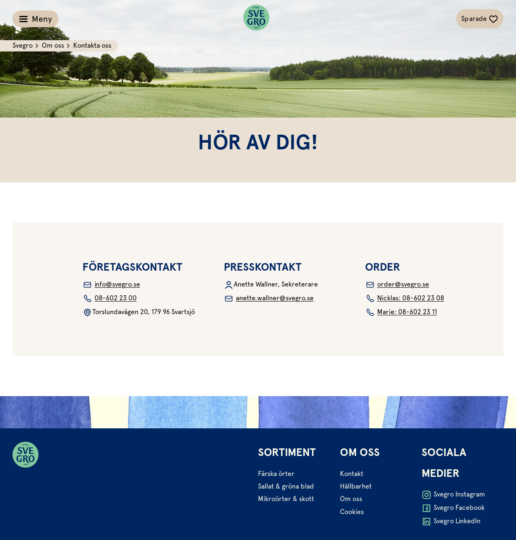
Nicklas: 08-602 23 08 (404, 299)
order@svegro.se (397, 285)
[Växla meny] (36, 18)
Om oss (351, 499)
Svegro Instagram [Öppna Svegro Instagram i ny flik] (453, 495)
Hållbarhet (356, 486)
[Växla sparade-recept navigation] (479, 18)
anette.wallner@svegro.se (269, 299)
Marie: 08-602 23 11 (401, 312)
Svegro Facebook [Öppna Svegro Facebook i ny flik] (453, 508)
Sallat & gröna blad (286, 486)
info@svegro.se (111, 285)
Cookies (352, 512)
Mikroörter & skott (286, 499)
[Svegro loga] (256, 19)
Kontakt (351, 474)
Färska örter (276, 474)
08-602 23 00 (109, 299)
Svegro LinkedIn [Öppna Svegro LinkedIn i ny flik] (450, 522)
